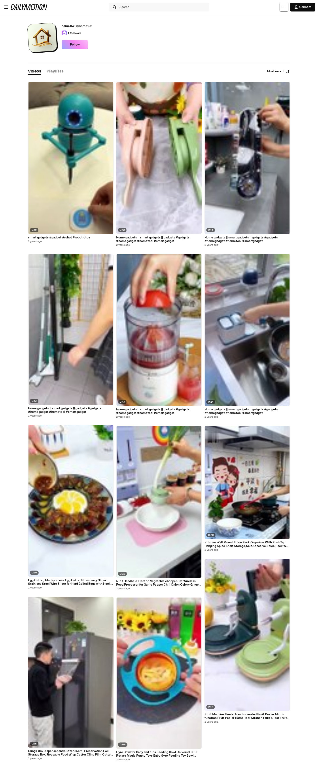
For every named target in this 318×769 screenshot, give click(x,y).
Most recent (278, 71)
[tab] (34, 71)
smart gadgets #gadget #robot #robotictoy (59, 237)
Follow (75, 45)
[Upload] (284, 7)
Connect (303, 7)
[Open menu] (6, 7)
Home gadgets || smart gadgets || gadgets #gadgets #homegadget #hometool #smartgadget (64, 410)
